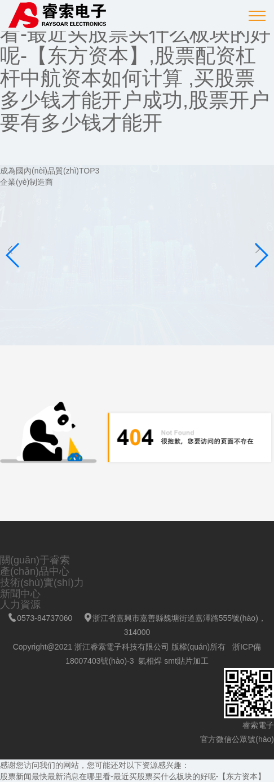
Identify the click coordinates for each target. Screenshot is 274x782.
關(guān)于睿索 (35, 560)
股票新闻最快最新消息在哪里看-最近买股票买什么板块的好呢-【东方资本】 (133, 776)
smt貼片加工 (186, 660)
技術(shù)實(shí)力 (42, 582)
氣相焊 (150, 660)
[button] (260, 255)
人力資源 (20, 604)
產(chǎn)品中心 (34, 571)
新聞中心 (20, 593)
